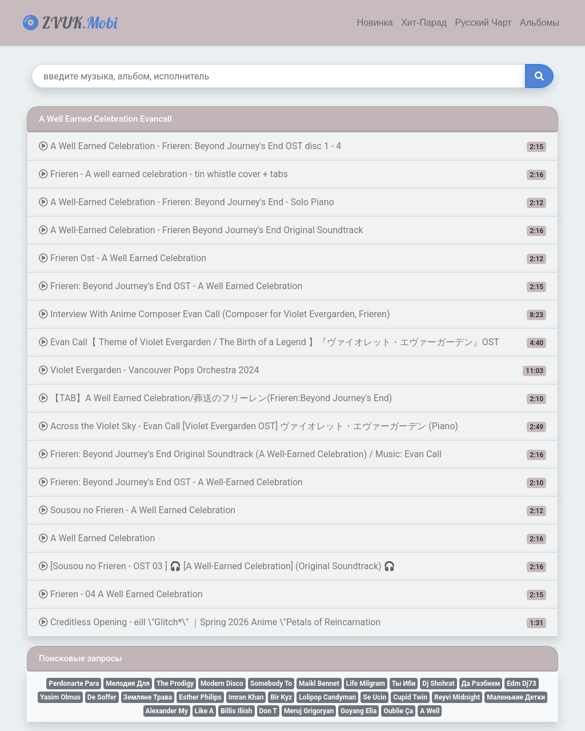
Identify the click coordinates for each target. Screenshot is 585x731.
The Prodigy (175, 684)
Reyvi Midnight (457, 697)
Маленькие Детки (516, 697)
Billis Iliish (236, 711)
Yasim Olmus (60, 697)
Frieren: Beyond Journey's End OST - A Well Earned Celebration (292, 286)
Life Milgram (365, 684)
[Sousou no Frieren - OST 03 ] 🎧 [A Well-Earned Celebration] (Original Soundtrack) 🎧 (292, 566)
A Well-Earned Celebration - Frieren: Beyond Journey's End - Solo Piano (292, 202)
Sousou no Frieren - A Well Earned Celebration (292, 510)
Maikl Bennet (319, 684)
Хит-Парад (424, 22)
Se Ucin (374, 697)
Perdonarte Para (74, 684)
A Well (429, 711)
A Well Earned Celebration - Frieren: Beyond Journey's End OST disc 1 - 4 (292, 146)
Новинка (375, 22)
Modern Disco (222, 684)
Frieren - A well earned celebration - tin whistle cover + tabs (292, 174)
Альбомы (539, 22)
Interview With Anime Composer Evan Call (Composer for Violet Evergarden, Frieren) (292, 314)
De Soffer (102, 697)
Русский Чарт (483, 22)
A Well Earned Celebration (292, 538)
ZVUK (70, 23)
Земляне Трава (148, 697)
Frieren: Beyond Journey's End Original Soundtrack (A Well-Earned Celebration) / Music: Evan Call (292, 454)
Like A (204, 711)
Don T (268, 711)
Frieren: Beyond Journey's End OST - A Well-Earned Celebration (292, 482)
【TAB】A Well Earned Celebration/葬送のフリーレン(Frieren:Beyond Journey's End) (292, 398)
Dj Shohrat (438, 684)
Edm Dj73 (521, 684)
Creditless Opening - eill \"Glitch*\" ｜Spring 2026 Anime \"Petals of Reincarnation (292, 622)
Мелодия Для (128, 684)
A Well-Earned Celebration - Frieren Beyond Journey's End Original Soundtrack (292, 230)
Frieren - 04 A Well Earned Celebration (292, 594)
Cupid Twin (410, 697)
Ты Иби (404, 684)
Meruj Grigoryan (309, 711)
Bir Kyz (281, 697)
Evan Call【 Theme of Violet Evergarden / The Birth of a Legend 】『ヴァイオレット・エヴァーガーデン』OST (292, 342)
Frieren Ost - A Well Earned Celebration (292, 258)
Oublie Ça (398, 711)
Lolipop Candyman (327, 697)
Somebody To (271, 684)
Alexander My (167, 711)
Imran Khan (246, 697)
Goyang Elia (358, 711)
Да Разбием (481, 684)
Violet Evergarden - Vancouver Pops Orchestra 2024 (292, 370)
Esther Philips (200, 697)
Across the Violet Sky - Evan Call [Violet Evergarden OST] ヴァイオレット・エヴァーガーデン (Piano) (292, 426)
